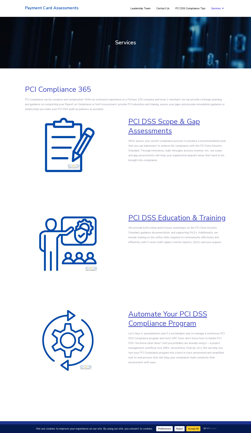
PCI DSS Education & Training (177, 218)
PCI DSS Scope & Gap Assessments (164, 126)
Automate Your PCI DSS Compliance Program (167, 318)
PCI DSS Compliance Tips (190, 8)
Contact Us (162, 8)
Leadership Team (140, 8)
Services (216, 8)
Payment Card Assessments (52, 8)
